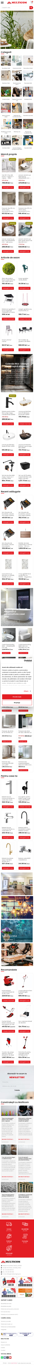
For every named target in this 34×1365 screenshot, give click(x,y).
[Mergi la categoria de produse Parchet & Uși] (28, 110)
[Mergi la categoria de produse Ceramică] (17, 62)
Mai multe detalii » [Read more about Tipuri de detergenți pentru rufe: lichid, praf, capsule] (7, 1139)
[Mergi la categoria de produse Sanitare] (6, 142)
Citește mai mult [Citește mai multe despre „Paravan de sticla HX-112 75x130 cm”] (7, 741)
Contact (3, 1350)
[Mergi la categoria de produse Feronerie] (28, 77)
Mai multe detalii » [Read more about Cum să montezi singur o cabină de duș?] (7, 1176)
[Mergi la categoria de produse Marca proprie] (6, 110)
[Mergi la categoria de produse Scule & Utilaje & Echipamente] (17, 142)
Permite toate (17, 697)
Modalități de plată (6, 1306)
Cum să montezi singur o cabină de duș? (8, 1158)
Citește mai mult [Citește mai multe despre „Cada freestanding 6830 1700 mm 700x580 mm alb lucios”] (23, 653)
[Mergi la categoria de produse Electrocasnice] (17, 78)
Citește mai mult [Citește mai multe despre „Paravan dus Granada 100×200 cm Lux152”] (7, 770)
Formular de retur (5, 1312)
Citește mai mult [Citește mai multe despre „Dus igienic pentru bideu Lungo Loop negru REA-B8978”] (25, 807)
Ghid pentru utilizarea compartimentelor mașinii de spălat (24, 1120)
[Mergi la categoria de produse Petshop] (17, 126)
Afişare (26, 691)
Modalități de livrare (6, 1303)
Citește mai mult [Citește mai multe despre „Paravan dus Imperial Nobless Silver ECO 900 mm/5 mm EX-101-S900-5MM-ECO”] (23, 770)
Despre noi (4, 1342)
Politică (9, 1241)
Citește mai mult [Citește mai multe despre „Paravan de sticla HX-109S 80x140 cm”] (23, 710)
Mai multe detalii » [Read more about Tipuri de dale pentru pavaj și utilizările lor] (7, 1214)
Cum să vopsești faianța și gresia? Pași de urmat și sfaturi (24, 1159)
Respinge (17, 702)
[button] (14, 47)
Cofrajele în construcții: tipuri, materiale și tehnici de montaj (25, 1196)
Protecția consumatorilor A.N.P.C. (9, 1314)
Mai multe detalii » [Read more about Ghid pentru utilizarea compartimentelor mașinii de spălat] (24, 1139)
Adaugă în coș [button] (8, 187)
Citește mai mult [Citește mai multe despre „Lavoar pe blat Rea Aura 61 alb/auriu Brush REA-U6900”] (25, 424)
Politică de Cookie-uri (6, 1324)
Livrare (9, 1229)
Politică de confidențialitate (8, 1327)
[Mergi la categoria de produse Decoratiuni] (28, 62)
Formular (25, 1241)
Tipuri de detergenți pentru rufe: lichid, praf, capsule (7, 1120)
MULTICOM (14, 1363)
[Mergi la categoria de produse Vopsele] (28, 142)
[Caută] (15, 7)
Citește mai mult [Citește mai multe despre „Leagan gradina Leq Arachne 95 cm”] (25, 319)
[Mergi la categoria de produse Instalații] (28, 94)
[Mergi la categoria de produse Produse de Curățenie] (28, 126)
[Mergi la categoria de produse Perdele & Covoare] (6, 126)
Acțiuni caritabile (5, 1345)
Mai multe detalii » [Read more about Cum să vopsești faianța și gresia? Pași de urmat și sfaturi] (24, 1176)
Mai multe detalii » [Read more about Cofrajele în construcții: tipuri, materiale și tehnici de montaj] (24, 1214)
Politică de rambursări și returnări (10, 1309)
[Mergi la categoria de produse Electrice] (6, 77)
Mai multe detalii (17, 382)
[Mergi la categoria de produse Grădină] (6, 94)
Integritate (3, 1329)
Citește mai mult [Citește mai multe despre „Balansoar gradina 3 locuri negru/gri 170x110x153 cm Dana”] (8, 319)
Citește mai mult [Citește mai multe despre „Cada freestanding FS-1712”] (7, 710)
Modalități (25, 1229)
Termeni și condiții (6, 1321)
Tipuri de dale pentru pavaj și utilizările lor (8, 1195)
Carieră (3, 1347)
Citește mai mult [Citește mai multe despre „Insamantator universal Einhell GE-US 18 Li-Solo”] (8, 1000)
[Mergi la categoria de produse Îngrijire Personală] (17, 94)
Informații (9, 1253)
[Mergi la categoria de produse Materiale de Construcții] (17, 110)
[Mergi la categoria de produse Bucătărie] (6, 62)
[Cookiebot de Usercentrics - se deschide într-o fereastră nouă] (24, 661)
